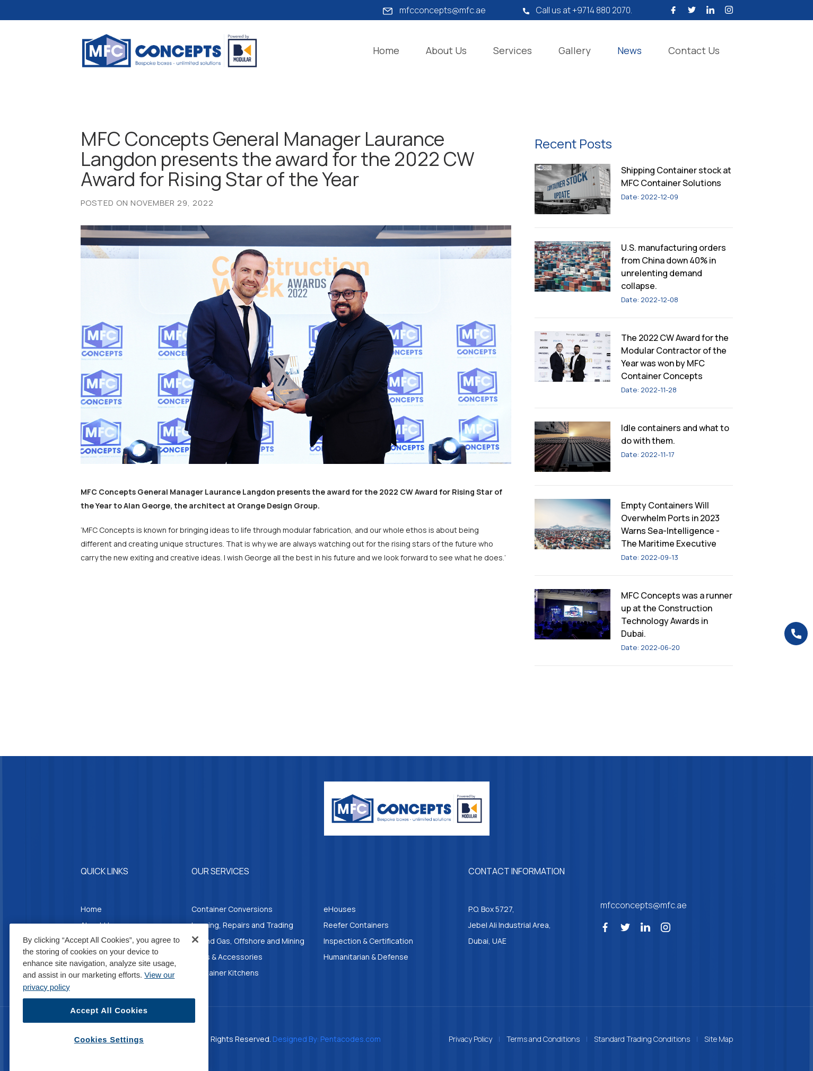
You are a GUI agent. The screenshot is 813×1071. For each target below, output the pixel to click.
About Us (446, 50)
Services (512, 50)
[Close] (195, 971)
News (629, 50)
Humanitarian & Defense (366, 957)
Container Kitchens (225, 973)
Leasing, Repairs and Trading (242, 925)
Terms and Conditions (543, 1039)
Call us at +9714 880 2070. (577, 10)
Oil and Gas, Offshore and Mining (247, 941)
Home (386, 50)
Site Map (718, 1039)
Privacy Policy (470, 1039)
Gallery (574, 50)
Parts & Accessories (227, 957)
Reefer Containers (356, 925)
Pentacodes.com (350, 1039)
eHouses (340, 909)
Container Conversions (232, 909)
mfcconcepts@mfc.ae (434, 10)
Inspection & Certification (368, 941)
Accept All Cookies (108, 1042)
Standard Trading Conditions (642, 1039)
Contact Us (694, 50)
